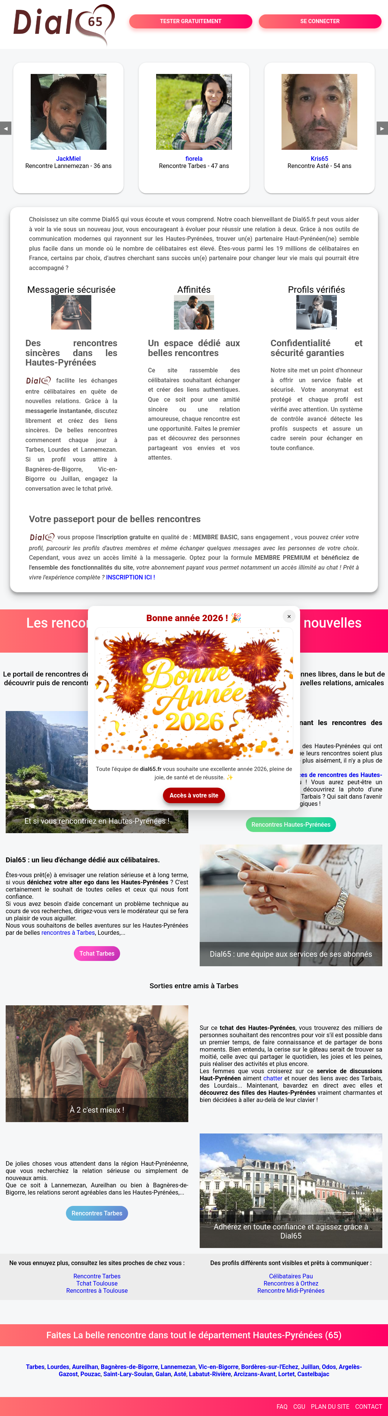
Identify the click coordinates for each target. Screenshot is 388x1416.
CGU (299, 1406)
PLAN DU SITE (330, 1406)
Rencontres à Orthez (291, 1283)
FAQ (282, 1406)
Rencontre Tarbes (97, 1276)
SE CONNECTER (320, 21)
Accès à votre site (194, 795)
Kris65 (319, 158)
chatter (272, 1078)
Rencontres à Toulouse (97, 1290)
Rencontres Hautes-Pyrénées (291, 824)
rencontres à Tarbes (68, 932)
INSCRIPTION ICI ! (130, 577)
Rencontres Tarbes (97, 1213)
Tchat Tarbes (97, 953)
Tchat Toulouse (97, 1283)
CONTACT (368, 1406)
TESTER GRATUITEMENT (191, 21)
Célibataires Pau (291, 1276)
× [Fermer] (289, 616)
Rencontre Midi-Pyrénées (290, 1290)
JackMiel (68, 158)
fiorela (193, 158)
